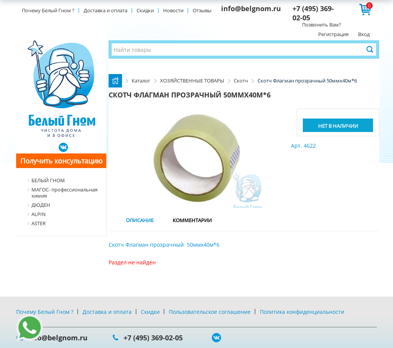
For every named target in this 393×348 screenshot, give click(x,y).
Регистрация (333, 34)
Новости (173, 10)
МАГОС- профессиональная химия (64, 192)
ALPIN (38, 214)
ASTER (38, 223)
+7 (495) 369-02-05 (153, 337)
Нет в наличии (338, 125)
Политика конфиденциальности (302, 311)
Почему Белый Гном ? (48, 10)
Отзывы (202, 10)
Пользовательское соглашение (210, 311)
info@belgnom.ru (251, 8)
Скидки (145, 10)
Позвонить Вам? (321, 24)
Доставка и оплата (105, 10)
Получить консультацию (61, 160)
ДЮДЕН (40, 204)
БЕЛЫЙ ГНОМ (48, 180)
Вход (364, 34)
